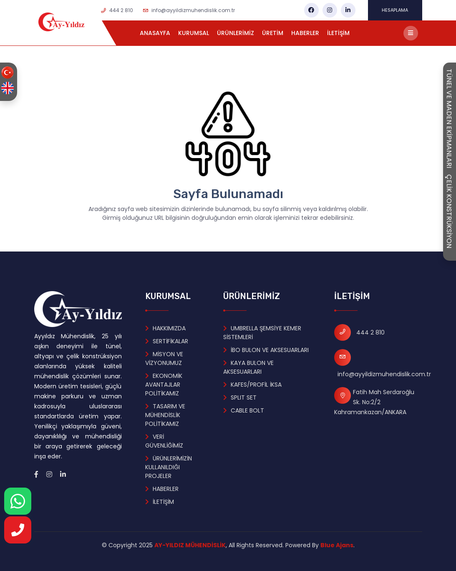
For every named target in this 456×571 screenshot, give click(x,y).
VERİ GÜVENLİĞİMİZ (164, 441)
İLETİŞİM (338, 33)
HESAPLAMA (395, 10)
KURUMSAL (193, 33)
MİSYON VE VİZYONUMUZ (164, 358)
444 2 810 (121, 10)
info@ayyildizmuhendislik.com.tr (193, 10)
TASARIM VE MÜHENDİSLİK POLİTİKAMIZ (165, 415)
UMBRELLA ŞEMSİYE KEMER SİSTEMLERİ (262, 332)
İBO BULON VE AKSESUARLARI (266, 350)
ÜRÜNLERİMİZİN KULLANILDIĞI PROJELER (168, 467)
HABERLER (305, 33)
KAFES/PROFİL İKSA (252, 384)
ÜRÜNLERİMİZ (235, 33)
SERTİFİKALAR (166, 341)
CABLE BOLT (243, 410)
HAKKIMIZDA (165, 328)
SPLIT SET (240, 397)
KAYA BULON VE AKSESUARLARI (248, 367)
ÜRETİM (272, 33)
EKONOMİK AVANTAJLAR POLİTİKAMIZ (163, 384)
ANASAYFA (155, 33)
